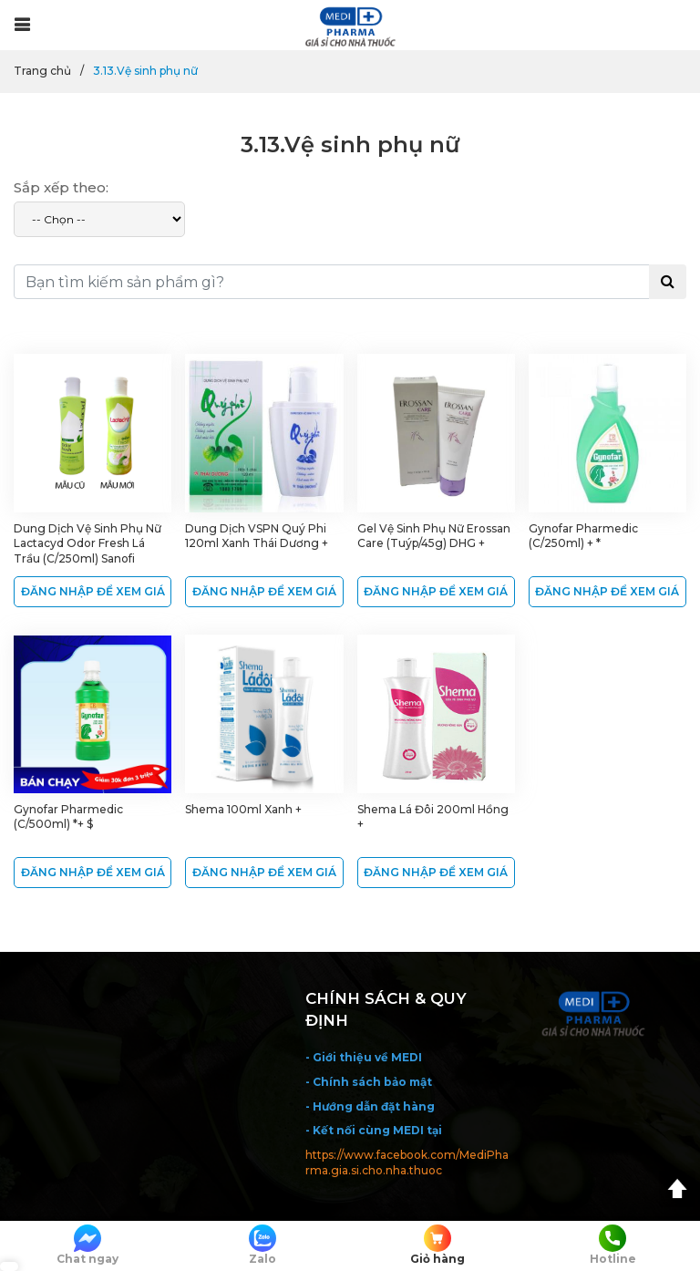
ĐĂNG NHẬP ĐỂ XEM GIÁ (93, 591)
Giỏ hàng (437, 1245)
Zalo (262, 1245)
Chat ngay (87, 1245)
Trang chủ (42, 71)
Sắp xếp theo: (61, 187)
